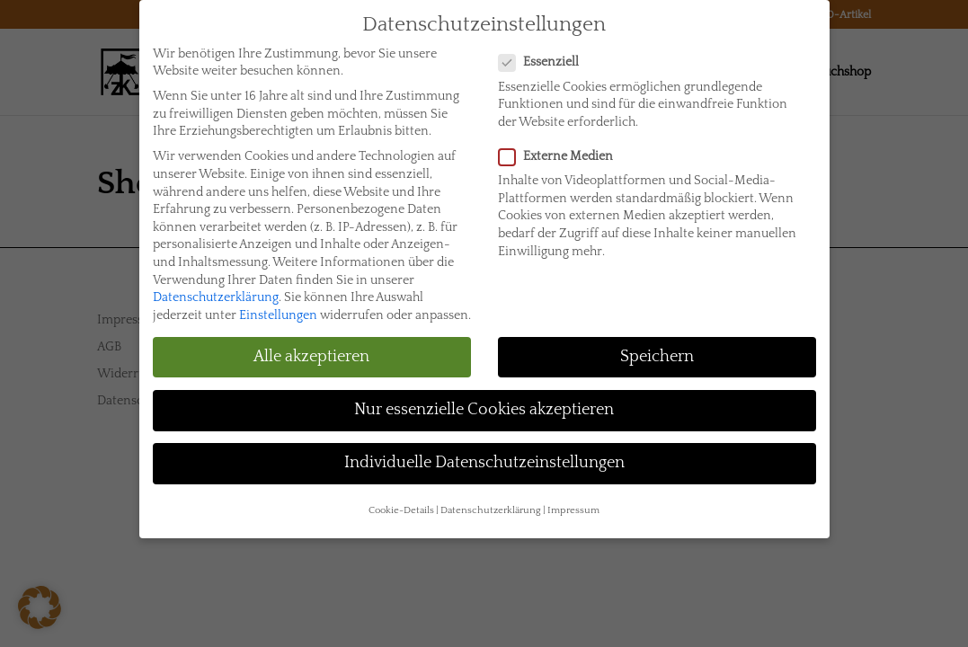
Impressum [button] (573, 499)
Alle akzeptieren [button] (311, 346)
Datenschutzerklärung (216, 286)
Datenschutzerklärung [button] (490, 499)
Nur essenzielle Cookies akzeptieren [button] (484, 399)
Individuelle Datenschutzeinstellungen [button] (484, 452)
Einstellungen (278, 304)
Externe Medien (563, 146)
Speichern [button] (657, 346)
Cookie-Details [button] (401, 499)
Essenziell (546, 51)
